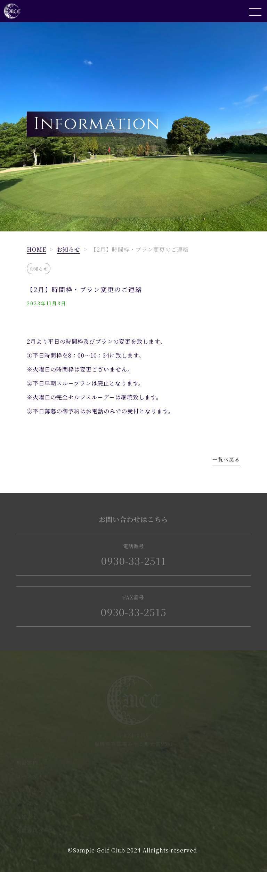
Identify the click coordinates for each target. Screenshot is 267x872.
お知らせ (68, 249)
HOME (36, 249)
